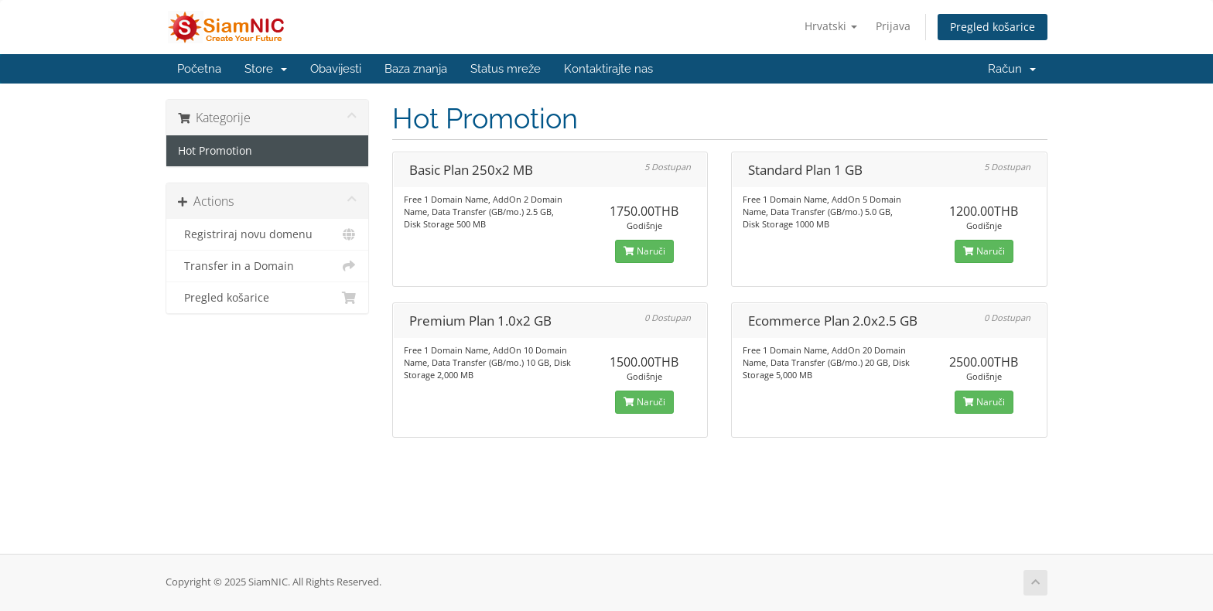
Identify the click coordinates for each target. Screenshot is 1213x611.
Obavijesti (335, 69)
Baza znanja (415, 69)
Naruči (644, 251)
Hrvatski (831, 26)
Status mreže (505, 69)
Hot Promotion (215, 151)
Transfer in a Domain (267, 266)
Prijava (893, 26)
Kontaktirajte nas (608, 69)
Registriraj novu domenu (267, 234)
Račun (1012, 69)
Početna (199, 69)
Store (265, 69)
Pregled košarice (992, 26)
